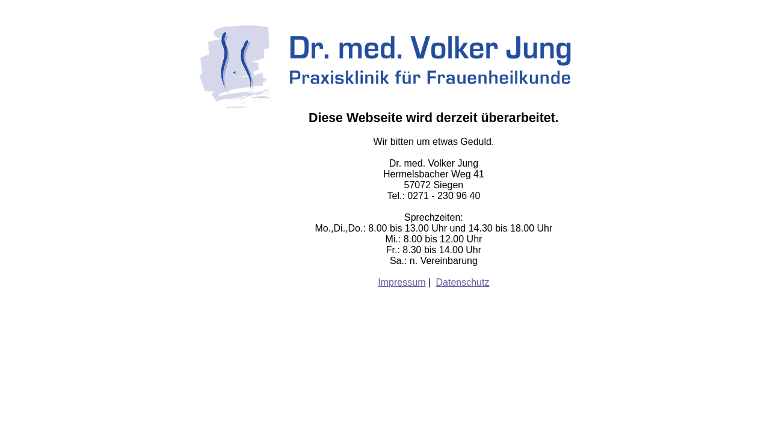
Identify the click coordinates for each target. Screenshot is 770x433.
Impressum (401, 282)
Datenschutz (463, 282)
